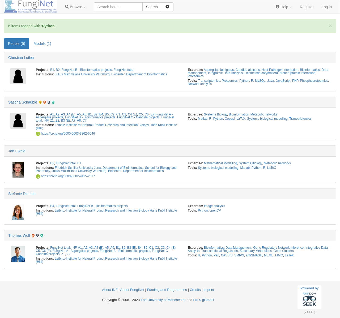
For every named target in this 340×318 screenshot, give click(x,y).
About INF (110, 290)
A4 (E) (70, 114)
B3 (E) (65, 120)
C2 (112, 114)
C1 (118, 114)
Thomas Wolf (19, 235)
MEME (269, 255)
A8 (79, 120)
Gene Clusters (284, 251)
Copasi (230, 119)
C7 (85, 120)
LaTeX (240, 119)
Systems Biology (215, 114)
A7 (73, 120)
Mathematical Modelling (220, 163)
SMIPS (239, 255)
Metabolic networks (264, 114)
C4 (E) (132, 114)
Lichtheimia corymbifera (261, 73)
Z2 (57, 120)
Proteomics (195, 76)
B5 (107, 114)
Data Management (239, 248)
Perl (216, 255)
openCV (215, 210)
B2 (58, 70)
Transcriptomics (209, 81)
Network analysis (200, 84)
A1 (52, 114)
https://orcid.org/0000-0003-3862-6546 (65, 133)
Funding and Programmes (167, 290)
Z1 (52, 120)
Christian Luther (21, 57)
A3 (63, 114)
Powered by (309, 297)
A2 (58, 114)
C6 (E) (149, 114)
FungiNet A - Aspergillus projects (75, 251)
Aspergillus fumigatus (219, 70)
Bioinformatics (310, 70)
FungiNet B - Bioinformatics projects (87, 70)
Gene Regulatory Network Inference (278, 248)
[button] (75, 7)
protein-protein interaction (298, 73)
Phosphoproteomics (314, 81)
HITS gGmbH (203, 300)
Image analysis (214, 206)
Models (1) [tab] (42, 43)
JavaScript (283, 81)
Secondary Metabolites (256, 251)
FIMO (279, 255)
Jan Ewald (17, 151)
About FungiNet (132, 290)
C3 (124, 114)
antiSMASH (254, 255)
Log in (327, 7)
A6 (84, 114)
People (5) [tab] (16, 43)
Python (244, 81)
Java (270, 81)
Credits (195, 290)
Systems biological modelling (267, 119)
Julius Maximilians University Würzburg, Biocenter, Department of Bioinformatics (111, 74)
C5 (141, 114)
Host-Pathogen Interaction (280, 70)
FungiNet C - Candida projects (138, 117)
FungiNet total (123, 70)
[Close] (330, 25)
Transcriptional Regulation (219, 251)
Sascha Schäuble (22, 102)
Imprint (208, 290)
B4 (101, 114)
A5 (79, 114)
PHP (295, 81)
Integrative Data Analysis (225, 73)
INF (46, 120)
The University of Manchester (163, 300)
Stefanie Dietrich (22, 194)
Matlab (202, 119)
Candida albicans (248, 70)
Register (307, 7)
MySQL (260, 81)
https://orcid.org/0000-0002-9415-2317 (65, 176)
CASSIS (227, 255)
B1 (52, 70)
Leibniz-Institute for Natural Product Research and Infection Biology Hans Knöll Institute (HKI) (106, 126)
